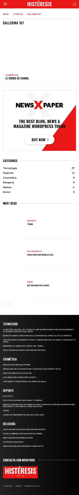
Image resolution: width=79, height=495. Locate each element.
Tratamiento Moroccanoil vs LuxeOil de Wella (24, 382)
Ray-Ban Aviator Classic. (38, 285)
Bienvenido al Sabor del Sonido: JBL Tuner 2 (23, 346)
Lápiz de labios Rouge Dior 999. (17, 373)
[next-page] (10, 304)
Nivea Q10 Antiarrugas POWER (16, 365)
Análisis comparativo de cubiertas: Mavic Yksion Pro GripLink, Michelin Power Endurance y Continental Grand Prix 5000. (39, 405)
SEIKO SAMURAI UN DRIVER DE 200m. (18, 438)
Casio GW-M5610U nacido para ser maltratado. (24, 350)
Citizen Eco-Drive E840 (13, 442)
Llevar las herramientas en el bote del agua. (23, 415)
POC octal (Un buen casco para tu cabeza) (22, 400)
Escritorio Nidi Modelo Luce (40, 254)
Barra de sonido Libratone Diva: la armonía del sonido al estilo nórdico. (37, 336)
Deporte (31, 221)
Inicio (6, 14)
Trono (30, 224)
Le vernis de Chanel (17, 78)
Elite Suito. (8, 396)
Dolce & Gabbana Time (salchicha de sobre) (22, 434)
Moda (30, 282)
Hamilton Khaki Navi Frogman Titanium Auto (23, 446)
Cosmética (11, 75)
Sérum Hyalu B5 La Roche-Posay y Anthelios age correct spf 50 (32, 369)
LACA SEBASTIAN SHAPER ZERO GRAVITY (19, 377)
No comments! (34, 251)
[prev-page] (5, 304)
